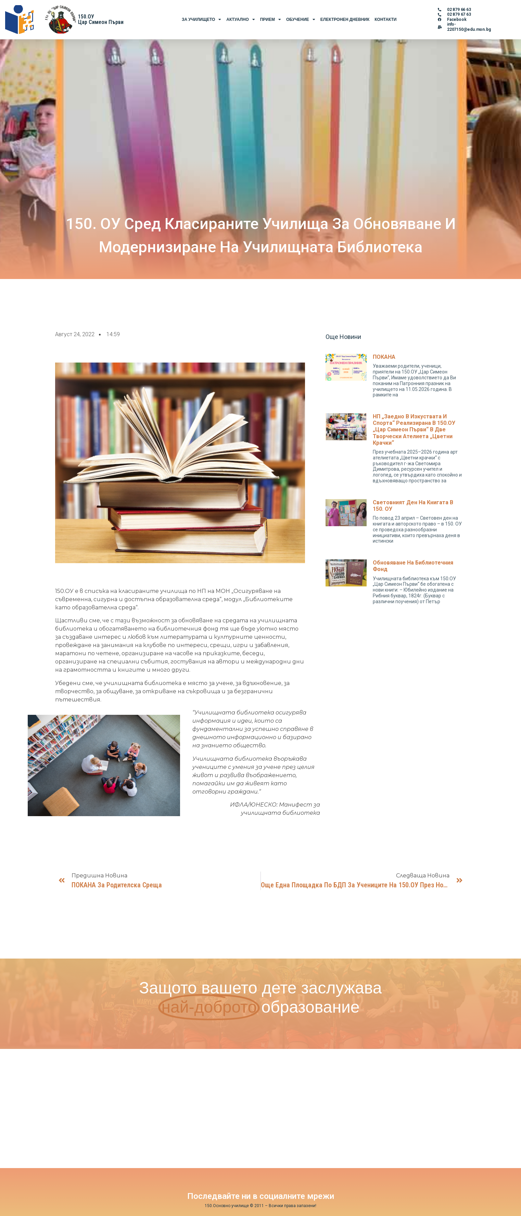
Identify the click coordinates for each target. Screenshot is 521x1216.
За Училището (201, 19)
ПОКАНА (384, 357)
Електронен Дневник (344, 19)
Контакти (385, 19)
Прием (270, 19)
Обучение (300, 19)
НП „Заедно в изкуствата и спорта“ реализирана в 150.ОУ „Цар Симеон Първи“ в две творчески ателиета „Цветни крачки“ (414, 429)
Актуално (240, 19)
